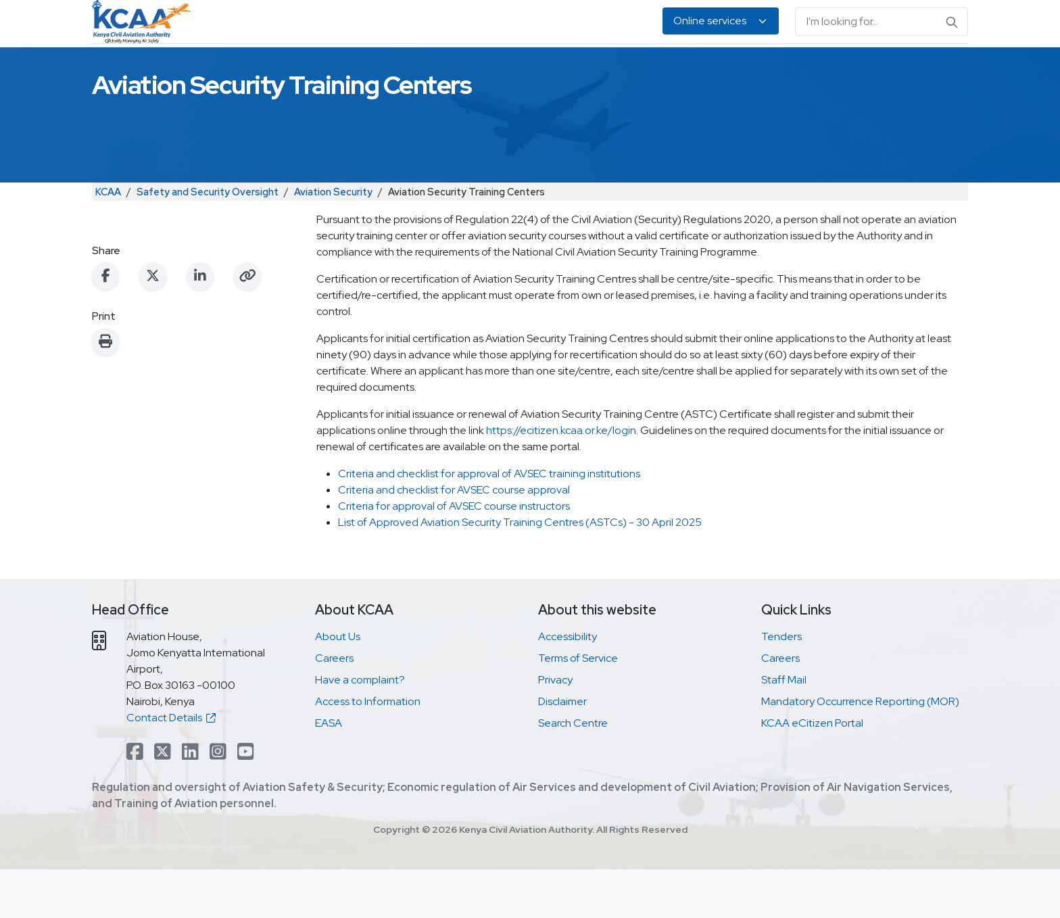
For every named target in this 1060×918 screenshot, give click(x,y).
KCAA (108, 240)
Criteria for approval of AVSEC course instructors (454, 555)
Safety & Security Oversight (273, 68)
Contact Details (171, 766)
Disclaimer (562, 750)
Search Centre (573, 772)
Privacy (555, 728)
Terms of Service (578, 707)
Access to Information (367, 750)
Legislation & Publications (684, 68)
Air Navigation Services (541, 68)
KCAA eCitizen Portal (812, 772)
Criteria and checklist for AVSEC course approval (454, 538)
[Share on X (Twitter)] (152, 324)
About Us (837, 68)
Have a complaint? (360, 728)
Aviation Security (333, 240)
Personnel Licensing (414, 68)
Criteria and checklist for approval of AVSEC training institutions (489, 522)
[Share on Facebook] (105, 324)
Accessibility (567, 685)
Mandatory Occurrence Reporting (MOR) (860, 750)
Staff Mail (783, 728)
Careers (334, 707)
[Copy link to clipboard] (247, 324)
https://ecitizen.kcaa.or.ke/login (561, 479)
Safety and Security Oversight (208, 240)
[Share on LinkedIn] (200, 324)
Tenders (781, 685)
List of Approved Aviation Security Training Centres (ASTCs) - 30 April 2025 (521, 571)
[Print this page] (105, 390)
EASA (781, 68)
